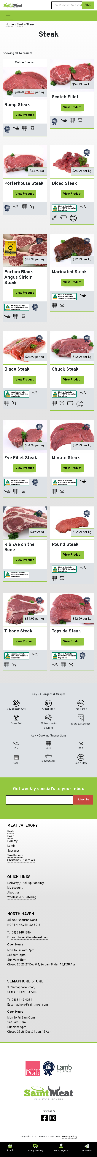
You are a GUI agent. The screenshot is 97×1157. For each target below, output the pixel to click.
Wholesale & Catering (21, 897)
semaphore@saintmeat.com (29, 1005)
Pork (10, 832)
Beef (20, 25)
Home (10, 25)
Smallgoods (15, 855)
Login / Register (61, 1149)
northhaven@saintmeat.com (29, 937)
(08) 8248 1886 (20, 933)
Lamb (11, 846)
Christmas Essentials (21, 860)
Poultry (12, 841)
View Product (24, 115)
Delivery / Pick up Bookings (25, 883)
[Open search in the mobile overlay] (72, 5)
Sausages (13, 851)
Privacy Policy (69, 1136)
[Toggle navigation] (8, 15)
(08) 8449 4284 (21, 1000)
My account (15, 888)
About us (13, 893)
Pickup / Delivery (35, 1149)
